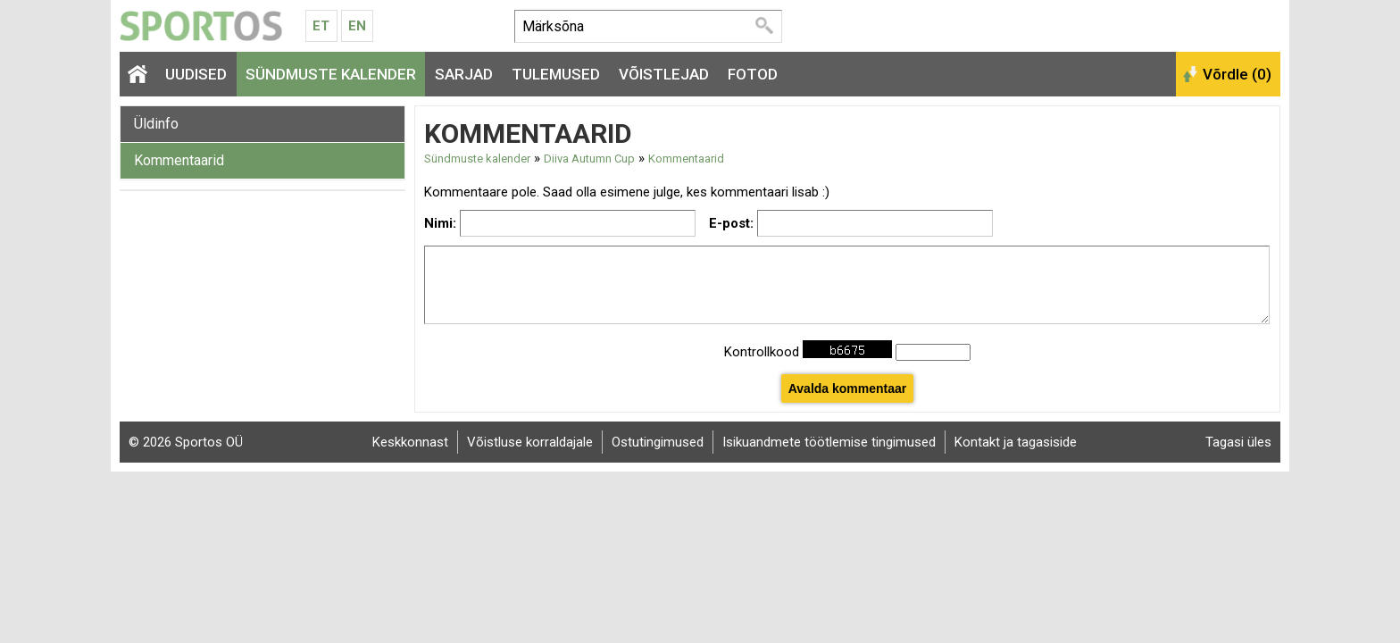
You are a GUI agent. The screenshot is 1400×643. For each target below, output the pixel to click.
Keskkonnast (410, 442)
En (357, 26)
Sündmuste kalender (331, 74)
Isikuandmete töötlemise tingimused (829, 442)
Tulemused (556, 74)
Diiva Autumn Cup (589, 158)
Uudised (196, 74)
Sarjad (464, 74)
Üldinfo (156, 123)
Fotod (753, 74)
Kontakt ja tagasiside (1015, 442)
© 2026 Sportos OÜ (186, 442)
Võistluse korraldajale (530, 442)
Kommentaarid (179, 160)
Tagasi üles (1238, 442)
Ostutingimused (658, 442)
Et (320, 26)
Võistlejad (664, 74)
